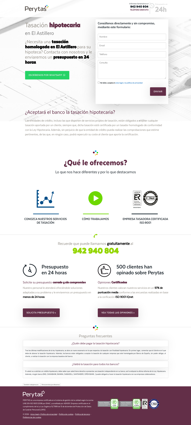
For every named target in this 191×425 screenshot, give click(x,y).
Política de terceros (82, 414)
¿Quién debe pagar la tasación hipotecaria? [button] (95, 343)
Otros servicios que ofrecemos (51, 385)
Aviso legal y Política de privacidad (43, 414)
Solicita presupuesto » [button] (41, 312)
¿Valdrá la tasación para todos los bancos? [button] (95, 364)
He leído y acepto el (120, 83)
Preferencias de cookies (32, 417)
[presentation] (118, 92)
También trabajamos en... (31, 385)
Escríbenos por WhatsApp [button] (47, 75)
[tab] (95, 343)
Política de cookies (66, 414)
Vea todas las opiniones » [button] (118, 312)
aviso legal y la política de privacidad (129, 83)
